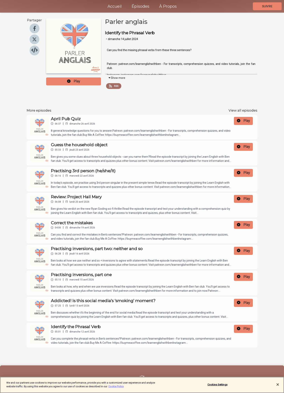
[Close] (277, 387)
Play (73, 81)
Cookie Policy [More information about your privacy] (116, 388)
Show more (116, 77)
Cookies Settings (217, 386)
